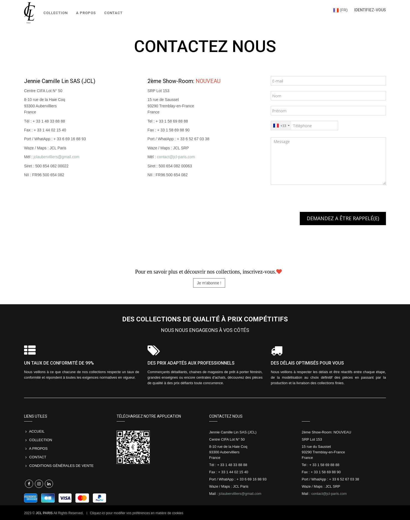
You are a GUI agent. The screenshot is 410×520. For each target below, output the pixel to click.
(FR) (340, 10)
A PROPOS (38, 448)
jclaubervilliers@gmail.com (56, 157)
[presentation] (313, 201)
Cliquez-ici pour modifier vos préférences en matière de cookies (136, 513)
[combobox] (281, 125)
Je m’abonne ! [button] (209, 283)
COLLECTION (40, 440)
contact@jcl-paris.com (176, 157)
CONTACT (37, 457)
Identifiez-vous (370, 10)
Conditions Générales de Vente (62, 466)
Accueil (36, 431)
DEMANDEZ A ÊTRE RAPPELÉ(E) (343, 218)
